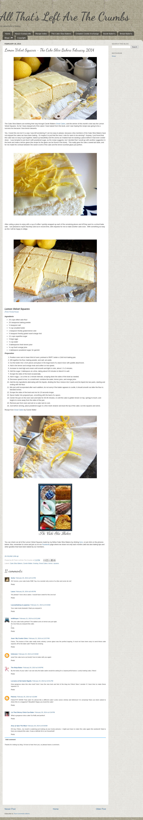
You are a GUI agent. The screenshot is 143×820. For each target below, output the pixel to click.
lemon (50, 563)
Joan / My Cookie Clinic (19, 638)
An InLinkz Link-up (11, 556)
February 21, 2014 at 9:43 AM (40, 605)
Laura (13, 591)
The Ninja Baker (16, 667)
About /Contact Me (23, 34)
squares (56, 563)
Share (114, 56)
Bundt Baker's (109, 34)
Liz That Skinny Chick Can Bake (22, 712)
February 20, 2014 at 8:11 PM (26, 578)
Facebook (46, 544)
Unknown (14, 654)
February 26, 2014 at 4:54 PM (45, 712)
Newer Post (10, 809)
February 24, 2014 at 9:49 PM (33, 667)
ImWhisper (15, 618)
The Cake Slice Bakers (61, 34)
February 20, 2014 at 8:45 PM (26, 591)
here (81, 542)
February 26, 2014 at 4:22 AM (27, 696)
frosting (35, 563)
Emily (13, 578)
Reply (13, 584)
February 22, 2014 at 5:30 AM (28, 654)
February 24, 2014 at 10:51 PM (42, 681)
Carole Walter (27, 563)
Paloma (13, 696)
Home (7, 34)
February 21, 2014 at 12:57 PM (39, 638)
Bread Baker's (126, 34)
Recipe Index (41, 34)
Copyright (21, 38)
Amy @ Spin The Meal (19, 726)
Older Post (101, 809)
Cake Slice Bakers (16, 563)
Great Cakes (60, 124)
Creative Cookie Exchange (87, 34)
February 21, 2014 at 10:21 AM (30, 618)
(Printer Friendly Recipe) (12, 312)
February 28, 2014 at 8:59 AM (37, 726)
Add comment (10, 739)
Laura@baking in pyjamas (20, 605)
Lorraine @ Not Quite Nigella (21, 681)
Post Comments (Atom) (22, 813)
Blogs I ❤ (9, 38)
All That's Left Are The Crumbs (64, 16)
